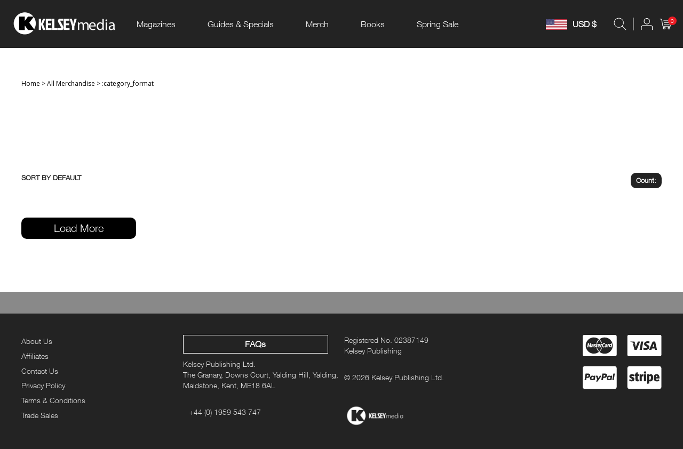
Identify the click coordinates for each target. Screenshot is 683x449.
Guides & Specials (241, 24)
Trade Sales (39, 415)
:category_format (128, 83)
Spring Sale (437, 24)
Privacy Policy (43, 385)
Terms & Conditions (53, 400)
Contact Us (39, 370)
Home (30, 83)
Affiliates (35, 355)
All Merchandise (71, 83)
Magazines (156, 24)
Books (373, 24)
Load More (79, 228)
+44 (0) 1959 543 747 (225, 411)
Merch (317, 24)
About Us (36, 341)
